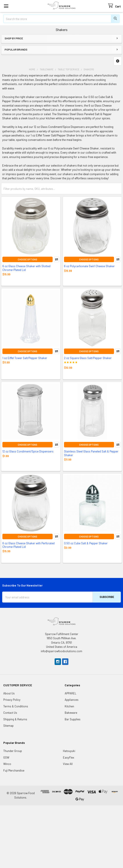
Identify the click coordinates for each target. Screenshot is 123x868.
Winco (7, 764)
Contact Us (10, 712)
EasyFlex (68, 757)
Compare (56, 259)
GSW (6, 757)
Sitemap (8, 725)
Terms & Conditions (15, 706)
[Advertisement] (61, 836)
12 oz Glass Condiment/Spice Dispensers (27, 451)
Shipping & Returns (15, 719)
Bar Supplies (72, 719)
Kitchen (69, 706)
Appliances (71, 699)
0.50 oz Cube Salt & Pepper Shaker (86, 543)
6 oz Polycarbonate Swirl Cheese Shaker (89, 266)
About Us (9, 693)
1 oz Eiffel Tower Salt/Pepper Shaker (24, 358)
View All (68, 764)
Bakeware (71, 712)
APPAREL (70, 693)
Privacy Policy (11, 699)
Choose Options (27, 259)
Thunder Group (12, 751)
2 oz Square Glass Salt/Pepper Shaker (88, 358)
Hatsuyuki (69, 751)
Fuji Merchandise (13, 770)
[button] (118, 61)
